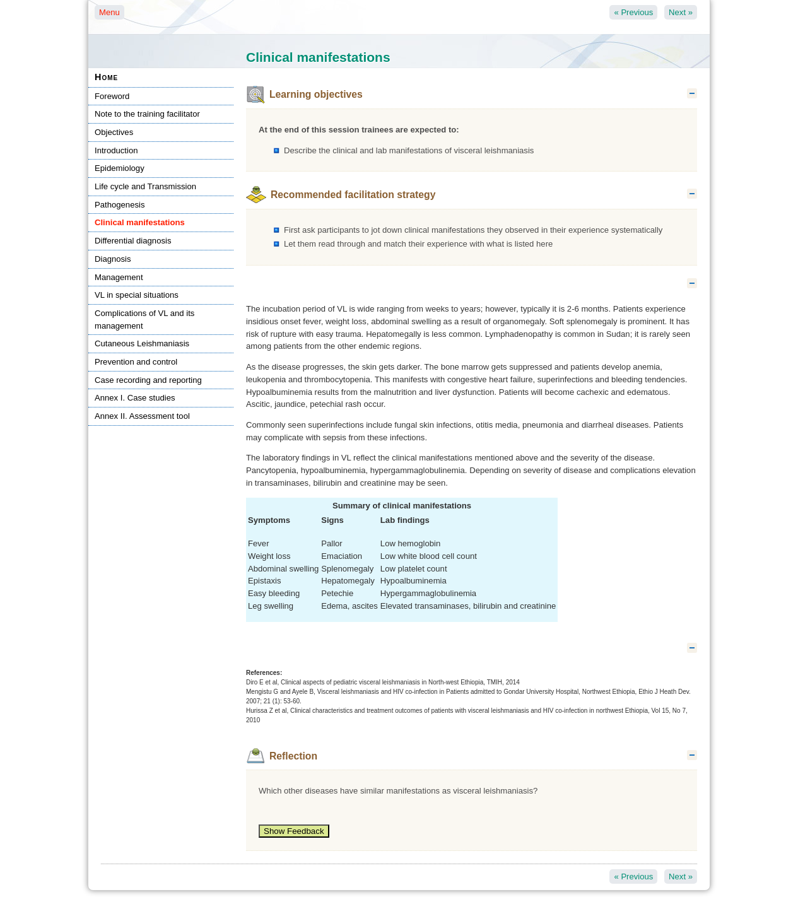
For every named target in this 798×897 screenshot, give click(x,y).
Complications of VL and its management (144, 319)
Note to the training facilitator (147, 114)
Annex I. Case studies (135, 397)
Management (119, 277)
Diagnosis (113, 259)
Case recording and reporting (148, 380)
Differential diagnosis (133, 240)
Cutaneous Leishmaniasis (142, 343)
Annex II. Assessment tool (142, 416)
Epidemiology (119, 168)
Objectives (114, 132)
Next (681, 12)
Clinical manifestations (140, 222)
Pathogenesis (119, 204)
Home (106, 77)
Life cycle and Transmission (145, 186)
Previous (633, 12)
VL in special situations (137, 295)
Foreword (112, 96)
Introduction (116, 150)
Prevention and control (136, 361)
